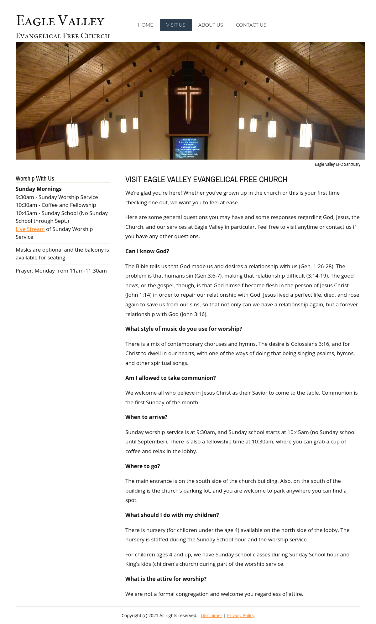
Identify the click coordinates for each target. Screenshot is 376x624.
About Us (210, 25)
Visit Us (175, 25)
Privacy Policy (240, 615)
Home (145, 25)
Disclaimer (211, 615)
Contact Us (251, 25)
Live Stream (30, 229)
